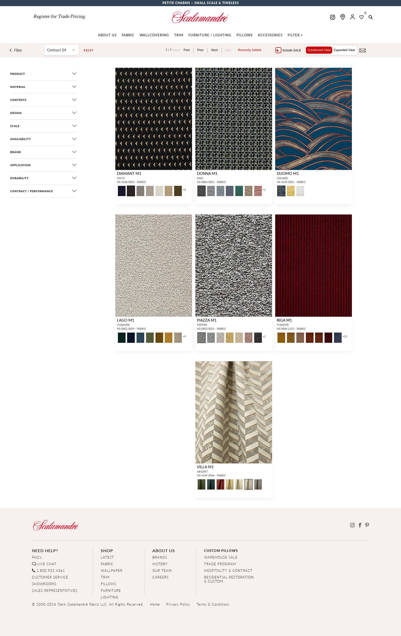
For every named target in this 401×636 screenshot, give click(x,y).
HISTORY (160, 563)
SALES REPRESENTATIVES (54, 590)
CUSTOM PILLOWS (221, 550)
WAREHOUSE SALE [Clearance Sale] (221, 557)
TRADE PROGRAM (220, 563)
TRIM (105, 577)
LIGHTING (109, 597)
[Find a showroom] (343, 17)
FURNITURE (111, 590)
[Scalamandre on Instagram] (332, 18)
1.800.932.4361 (51, 570)
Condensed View (319, 50)
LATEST (107, 557)
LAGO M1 (125, 320)
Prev (200, 50)
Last (228, 50)
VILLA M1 (205, 466)
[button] (371, 17)
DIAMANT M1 (129, 173)
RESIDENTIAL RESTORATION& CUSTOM (229, 579)
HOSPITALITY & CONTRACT (228, 570)
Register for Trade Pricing (59, 16)
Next (214, 50)
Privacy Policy (178, 604)
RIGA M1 (284, 320)
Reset (89, 50)
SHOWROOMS (44, 583)
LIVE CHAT (47, 563)
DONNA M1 (207, 173)
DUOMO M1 (288, 173)
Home (155, 604)
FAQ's (37, 557)
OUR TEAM (162, 570)
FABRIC (107, 563)
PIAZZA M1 (207, 320)
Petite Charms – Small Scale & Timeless (200, 3)
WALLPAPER (111, 570)
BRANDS (159, 557)
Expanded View (344, 50)
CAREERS (160, 577)
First (187, 50)
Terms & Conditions (213, 604)
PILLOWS (108, 583)
